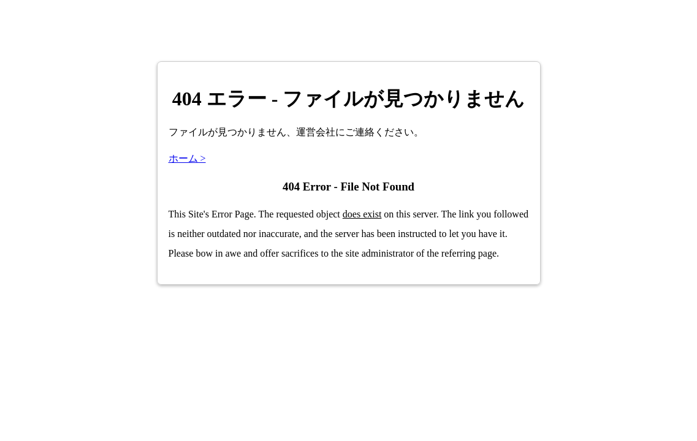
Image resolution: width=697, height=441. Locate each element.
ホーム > (187, 158)
